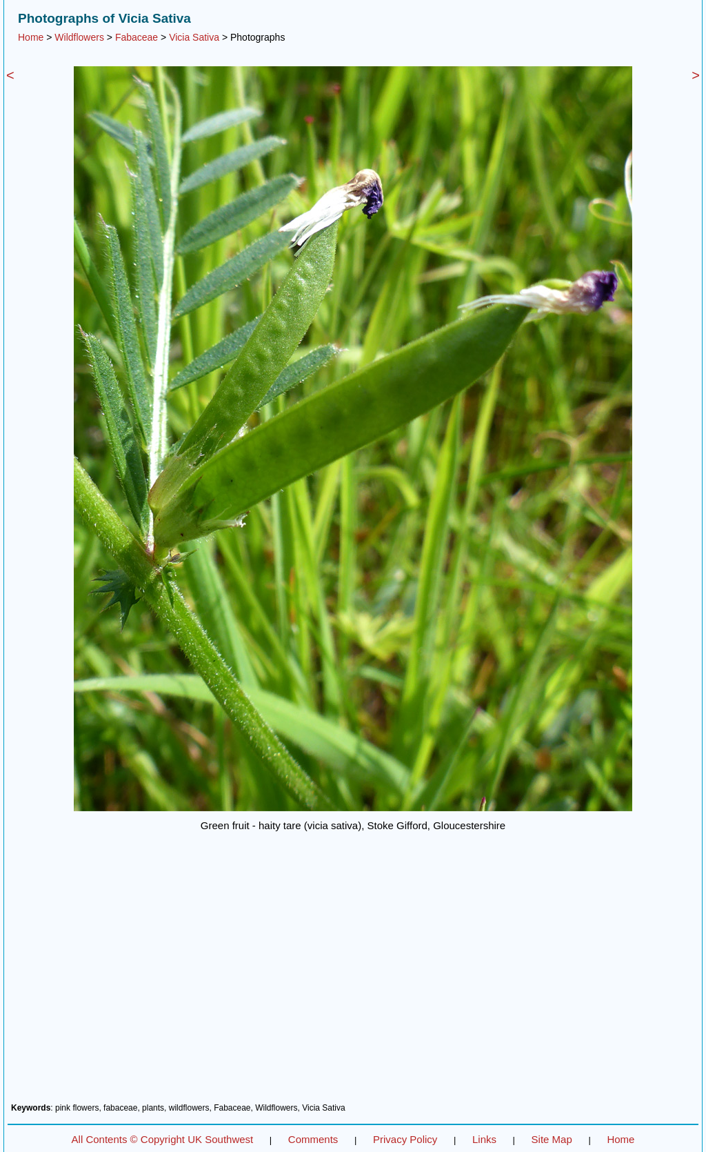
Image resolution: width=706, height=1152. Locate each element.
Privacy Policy (405, 1139)
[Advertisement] (353, 984)
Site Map (552, 1139)
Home (30, 37)
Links (484, 1139)
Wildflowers (79, 37)
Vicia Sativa (194, 37)
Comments (313, 1139)
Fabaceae (136, 37)
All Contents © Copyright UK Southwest (163, 1139)
